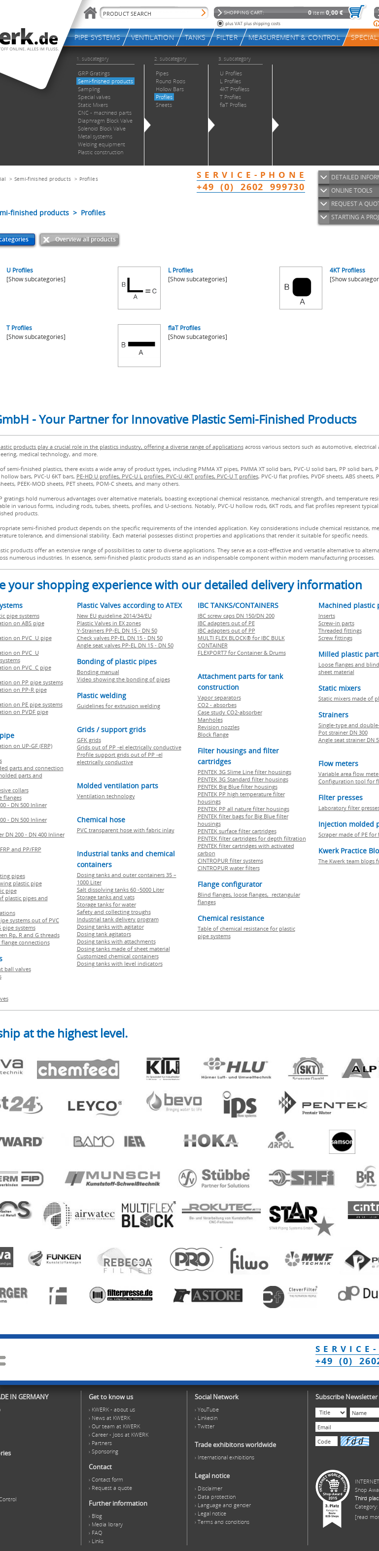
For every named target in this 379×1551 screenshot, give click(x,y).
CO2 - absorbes (217, 704)
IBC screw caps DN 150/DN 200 (236, 615)
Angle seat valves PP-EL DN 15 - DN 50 (125, 645)
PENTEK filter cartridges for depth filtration (252, 838)
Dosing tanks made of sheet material (123, 948)
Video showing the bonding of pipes (123, 679)
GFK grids (89, 739)
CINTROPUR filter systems (230, 860)
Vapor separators (219, 697)
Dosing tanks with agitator (110, 926)
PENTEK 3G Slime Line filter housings (244, 772)
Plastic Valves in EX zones (109, 623)
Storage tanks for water (106, 904)
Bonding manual (98, 671)
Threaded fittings (340, 630)
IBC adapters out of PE (226, 623)
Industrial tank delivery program (118, 919)
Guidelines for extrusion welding (118, 705)
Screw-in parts (336, 623)
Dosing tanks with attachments (116, 941)
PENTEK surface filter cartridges (237, 831)
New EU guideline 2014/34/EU (114, 615)
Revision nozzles (219, 727)
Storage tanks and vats (106, 897)
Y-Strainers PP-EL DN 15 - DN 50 (117, 630)
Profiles (88, 178)
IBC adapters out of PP (226, 630)
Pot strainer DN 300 (343, 732)
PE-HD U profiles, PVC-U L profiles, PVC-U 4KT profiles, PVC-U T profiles (167, 476)
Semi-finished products (42, 178)
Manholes (210, 719)
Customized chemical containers (118, 956)
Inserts (326, 615)
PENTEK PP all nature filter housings (243, 808)
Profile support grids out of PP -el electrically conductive (120, 758)
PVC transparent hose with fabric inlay (125, 830)
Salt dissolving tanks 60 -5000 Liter (120, 889)
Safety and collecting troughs (114, 911)
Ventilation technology (106, 796)
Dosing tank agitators (104, 934)
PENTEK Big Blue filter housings (237, 786)
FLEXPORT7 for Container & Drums (242, 652)
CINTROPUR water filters (229, 868)
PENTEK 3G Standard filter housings (243, 779)
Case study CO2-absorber (230, 712)
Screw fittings (335, 637)
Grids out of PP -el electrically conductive (129, 747)
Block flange (213, 734)
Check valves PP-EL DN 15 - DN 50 (120, 637)
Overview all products (85, 239)
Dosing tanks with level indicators (120, 963)
